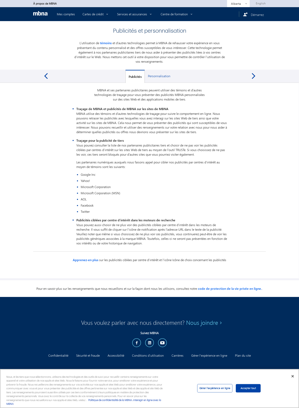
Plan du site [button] (243, 355)
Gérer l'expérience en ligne (209, 355)
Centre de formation (177, 14)
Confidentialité (58, 355)
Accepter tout (248, 388)
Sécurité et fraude (88, 355)
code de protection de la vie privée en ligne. (230, 288)
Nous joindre (202, 322)
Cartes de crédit (96, 14)
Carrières (177, 355)
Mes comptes (66, 14)
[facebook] (136, 342)
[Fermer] (292, 376)
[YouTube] (162, 342)
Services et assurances (135, 14)
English (261, 3)
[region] (149, 388)
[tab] (135, 76)
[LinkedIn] (149, 342)
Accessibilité (116, 355)
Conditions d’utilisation (148, 355)
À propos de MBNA (45, 3)
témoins (106, 43)
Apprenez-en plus (85, 260)
